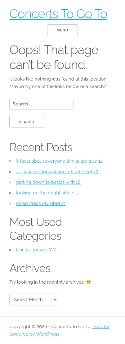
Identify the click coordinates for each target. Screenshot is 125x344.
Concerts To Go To (58, 13)
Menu (62, 30)
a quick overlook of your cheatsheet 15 (57, 171)
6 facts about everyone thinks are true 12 (59, 161)
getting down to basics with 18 (48, 182)
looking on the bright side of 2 (47, 193)
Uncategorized (31, 250)
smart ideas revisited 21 (40, 203)
